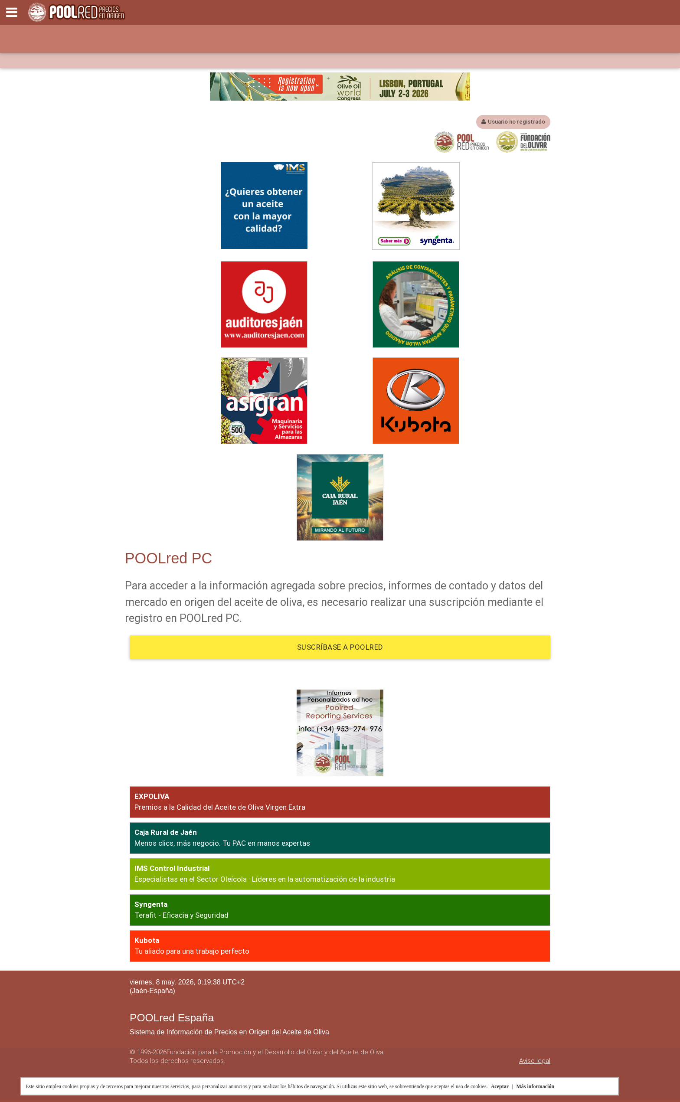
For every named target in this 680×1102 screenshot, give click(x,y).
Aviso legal (534, 1060)
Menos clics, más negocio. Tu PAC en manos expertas (222, 843)
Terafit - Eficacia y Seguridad (181, 915)
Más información (535, 1086)
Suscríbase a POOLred (340, 647)
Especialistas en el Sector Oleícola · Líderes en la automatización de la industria (264, 879)
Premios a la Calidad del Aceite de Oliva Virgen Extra (219, 807)
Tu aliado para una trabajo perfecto (191, 951)
